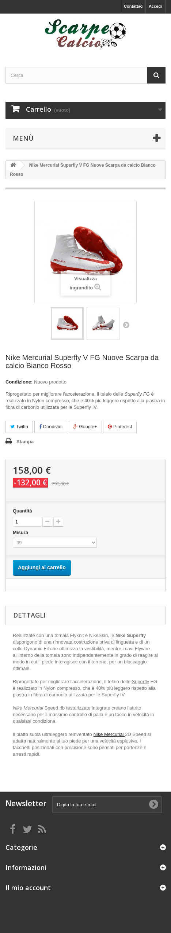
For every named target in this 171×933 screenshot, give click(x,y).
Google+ (85, 426)
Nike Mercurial (109, 734)
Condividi (50, 426)
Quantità (22, 511)
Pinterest (120, 426)
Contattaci (134, 6)
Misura (21, 532)
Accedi (155, 6)
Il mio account (28, 887)
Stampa (25, 441)
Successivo (126, 324)
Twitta (19, 426)
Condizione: (19, 382)
